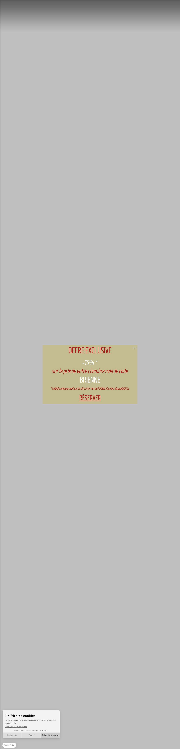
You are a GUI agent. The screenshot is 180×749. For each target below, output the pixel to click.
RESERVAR (90, 374)
